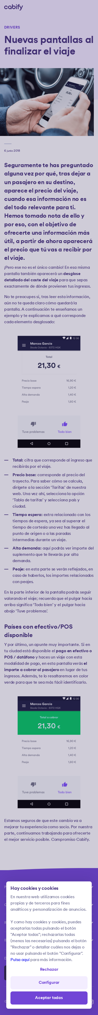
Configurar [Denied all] (49, 982)
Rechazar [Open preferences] (49, 969)
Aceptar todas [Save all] (49, 998)
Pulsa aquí (19, 960)
